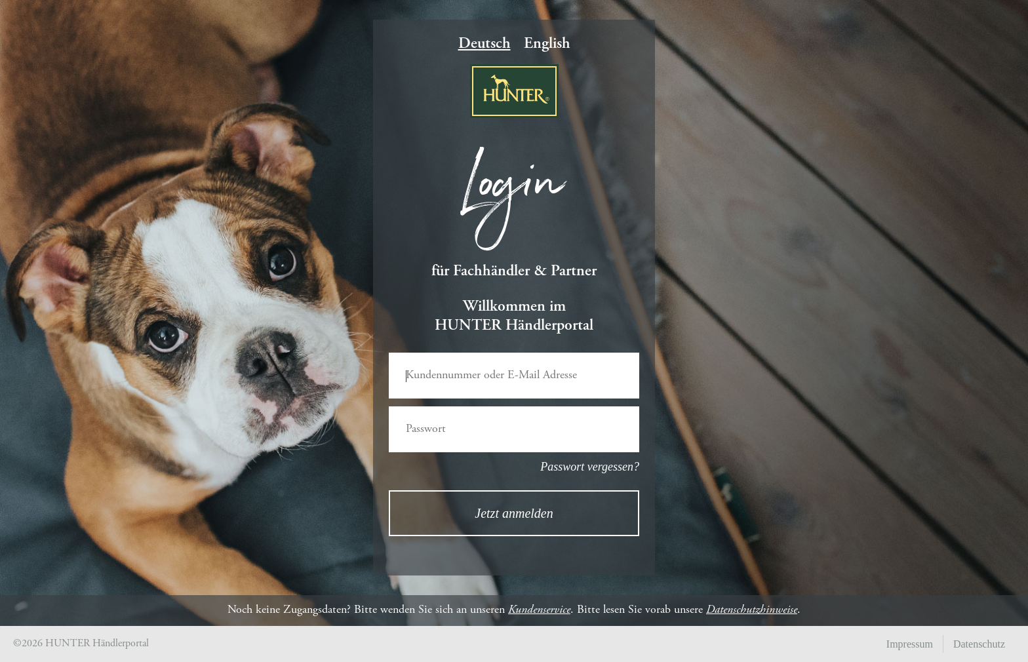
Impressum (909, 644)
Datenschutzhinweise (751, 610)
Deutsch (484, 44)
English (547, 44)
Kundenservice (539, 610)
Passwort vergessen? (589, 466)
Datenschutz (979, 644)
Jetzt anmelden (514, 513)
